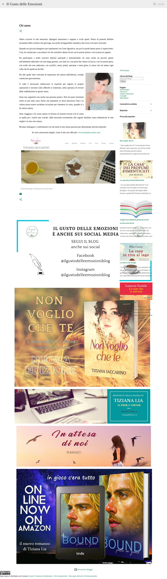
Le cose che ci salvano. (128, 302)
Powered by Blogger (83, 569)
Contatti (123, 96)
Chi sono (123, 92)
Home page (124, 70)
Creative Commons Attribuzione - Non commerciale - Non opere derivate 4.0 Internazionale (62, 576)
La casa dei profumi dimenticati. (132, 180)
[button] (20, 31)
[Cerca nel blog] (153, 4)
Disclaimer (124, 98)
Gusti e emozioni (126, 94)
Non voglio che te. (127, 141)
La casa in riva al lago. (128, 263)
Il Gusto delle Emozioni (24, 4)
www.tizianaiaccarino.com (89, 132)
